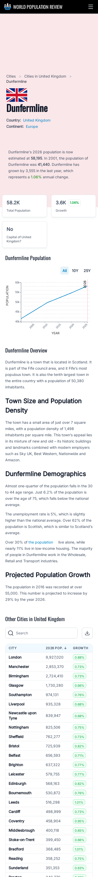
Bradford (16, 849)
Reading (16, 858)
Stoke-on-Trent (21, 840)
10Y (75, 270)
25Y (87, 270)
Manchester (19, 667)
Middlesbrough (21, 830)
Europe (32, 126)
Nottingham (19, 727)
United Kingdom (36, 120)
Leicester (16, 774)
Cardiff (14, 812)
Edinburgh (17, 783)
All (64, 270)
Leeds (14, 802)
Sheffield (16, 737)
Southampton (20, 695)
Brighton (16, 765)
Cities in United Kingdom (45, 76)
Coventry (16, 821)
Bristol (14, 746)
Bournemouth (20, 793)
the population (40, 542)
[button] (90, 7)
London (15, 657)
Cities (11, 76)
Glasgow (16, 685)
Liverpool (16, 704)
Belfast (14, 755)
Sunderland (18, 868)
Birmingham (19, 676)
